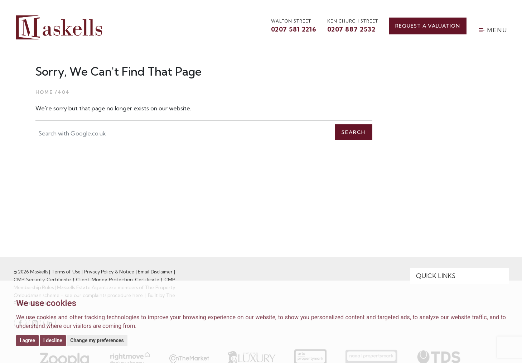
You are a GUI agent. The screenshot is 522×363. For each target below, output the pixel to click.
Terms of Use (66, 271)
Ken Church (352, 26)
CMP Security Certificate (42, 279)
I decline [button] (52, 340)
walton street (293, 26)
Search (354, 132)
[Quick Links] (459, 276)
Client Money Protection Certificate (117, 279)
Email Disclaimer (155, 271)
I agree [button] (27, 340)
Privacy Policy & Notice (109, 271)
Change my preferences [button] (97, 340)
